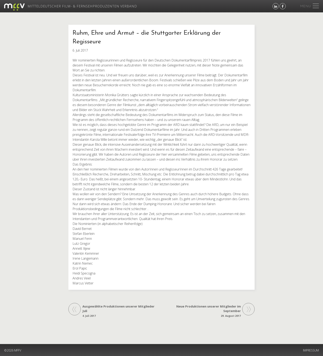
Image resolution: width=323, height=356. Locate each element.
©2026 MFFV (12, 350)
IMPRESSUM (311, 350)
